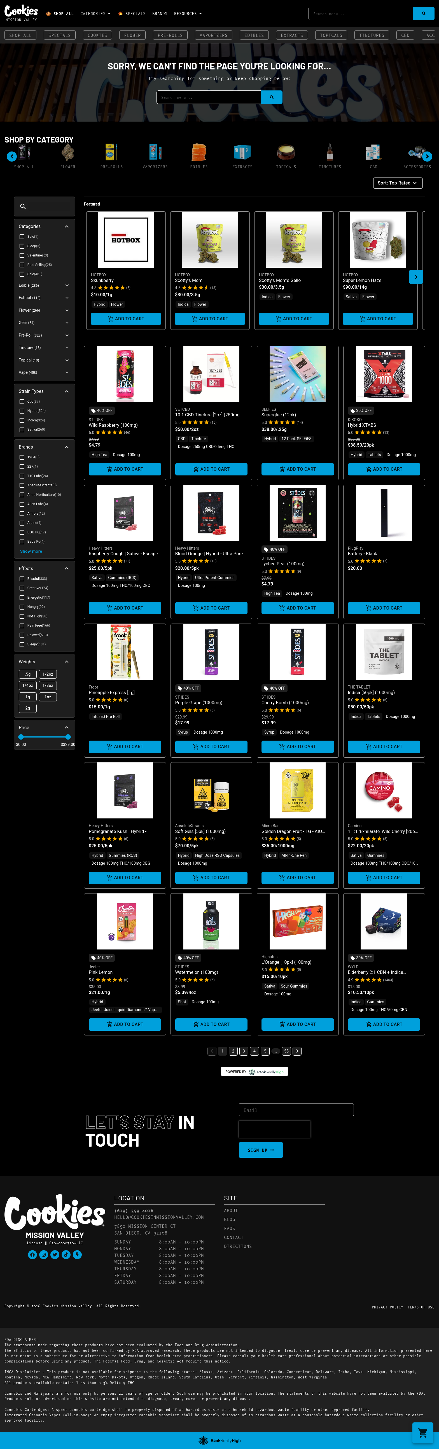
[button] (23, 206)
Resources (188, 13)
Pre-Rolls (170, 35)
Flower (132, 35)
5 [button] (265, 1051)
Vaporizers (214, 35)
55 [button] (286, 1051)
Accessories (417, 166)
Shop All (20, 35)
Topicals (331, 35)
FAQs (229, 1228)
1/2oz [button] (48, 674)
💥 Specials (132, 13)
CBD (405, 35)
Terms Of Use (421, 1306)
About (231, 1210)
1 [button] (222, 1051)
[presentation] (274, 1129)
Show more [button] (31, 551)
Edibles (254, 35)
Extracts (292, 35)
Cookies (97, 35)
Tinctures (371, 35)
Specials (59, 35)
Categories (95, 13)
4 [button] (254, 1051)
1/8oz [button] (48, 685)
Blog (229, 1219)
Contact (234, 1237)
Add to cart (126, 319)
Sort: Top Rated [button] (397, 183)
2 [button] (233, 1051)
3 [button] (244, 1051)
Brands (159, 13)
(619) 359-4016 (133, 1210)
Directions (238, 1246)
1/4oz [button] (27, 685)
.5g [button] (27, 674)
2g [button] (27, 708)
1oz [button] (48, 697)
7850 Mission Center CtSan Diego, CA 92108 (145, 1229)
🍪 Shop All (60, 13)
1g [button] (27, 697)
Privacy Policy (387, 1306)
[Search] (424, 13)
